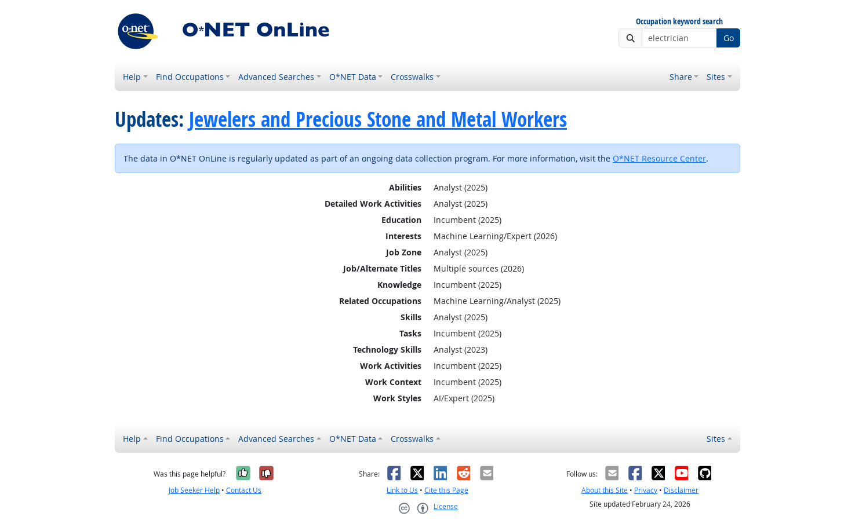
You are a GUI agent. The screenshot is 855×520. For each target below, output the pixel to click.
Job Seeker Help (194, 490)
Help (132, 76)
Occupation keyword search (679, 22)
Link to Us (402, 490)
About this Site (604, 490)
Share (681, 76)
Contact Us (243, 490)
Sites (716, 76)
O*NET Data (352, 76)
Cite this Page (446, 490)
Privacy (645, 490)
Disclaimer (681, 490)
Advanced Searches (276, 76)
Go (728, 37)
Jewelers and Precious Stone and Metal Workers (378, 119)
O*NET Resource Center (659, 158)
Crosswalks (412, 76)
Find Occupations (190, 76)
